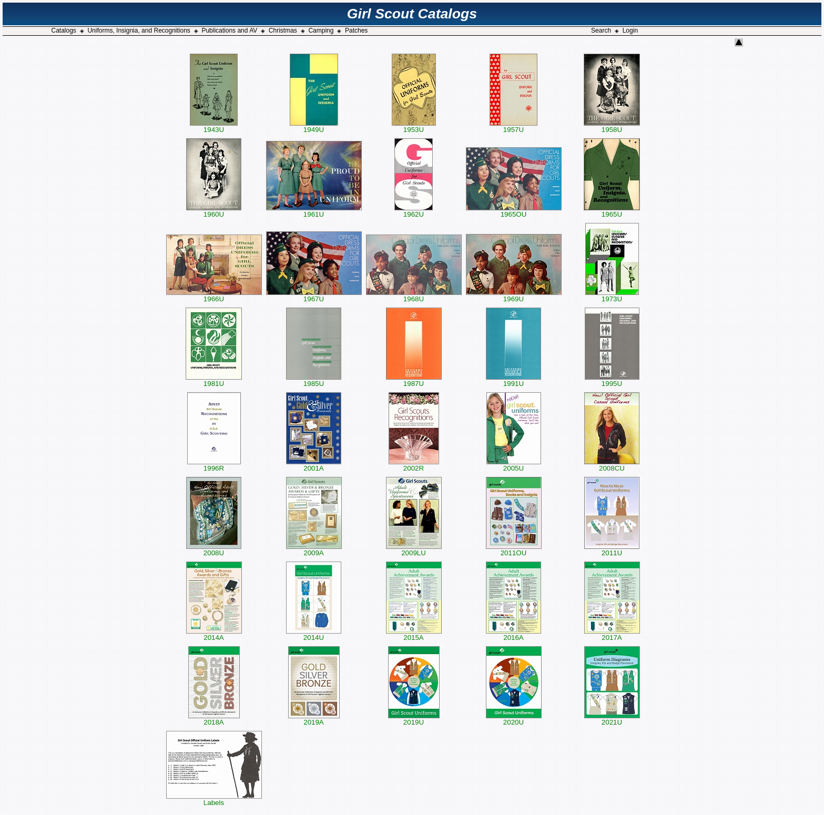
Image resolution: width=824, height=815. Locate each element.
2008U (213, 550)
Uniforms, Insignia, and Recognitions (138, 30)
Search (601, 30)
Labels (214, 799)
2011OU (514, 550)
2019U (414, 719)
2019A (314, 719)
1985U (313, 380)
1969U (514, 296)
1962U (413, 211)
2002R (414, 465)
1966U (214, 296)
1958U (612, 126)
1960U (213, 211)
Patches (356, 30)
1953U (414, 126)
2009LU (414, 550)
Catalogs (63, 30)
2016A (513, 634)
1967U (314, 296)
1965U (612, 211)
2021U (612, 719)
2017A (612, 634)
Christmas (283, 30)
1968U (414, 296)
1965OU (514, 211)
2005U (513, 465)
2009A (314, 550)
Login (630, 30)
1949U (314, 126)
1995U (612, 380)
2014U (313, 634)
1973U (612, 296)
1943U (214, 126)
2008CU (611, 465)
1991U (513, 380)
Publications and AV (229, 30)
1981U (214, 380)
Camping (320, 30)
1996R (214, 465)
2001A (313, 465)
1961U (314, 211)
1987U (414, 380)
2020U (514, 719)
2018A (214, 719)
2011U (611, 550)
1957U (513, 126)
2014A (214, 634)
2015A (414, 634)
